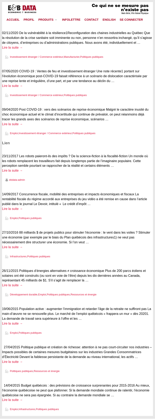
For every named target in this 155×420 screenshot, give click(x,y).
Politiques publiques (91, 56)
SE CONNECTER (131, 19)
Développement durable (23, 294)
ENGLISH (109, 19)
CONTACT (92, 19)
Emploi (14, 133)
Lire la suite (12, 47)
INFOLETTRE (71, 19)
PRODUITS (46, 21)
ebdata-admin (17, 179)
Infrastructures (18, 256)
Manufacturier (71, 56)
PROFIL (29, 19)
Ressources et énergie (83, 294)
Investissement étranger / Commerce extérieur (36, 56)
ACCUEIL (13, 19)
